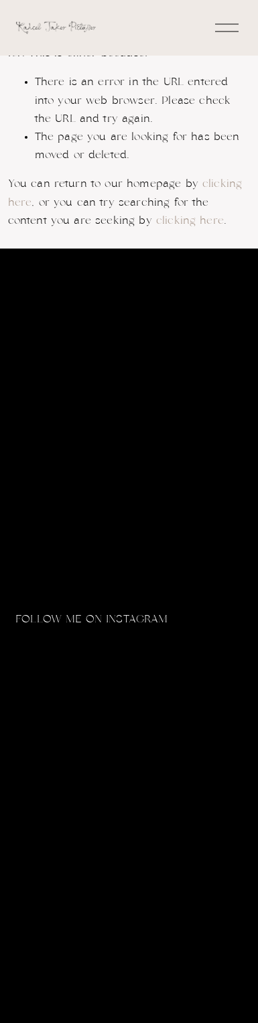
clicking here (190, 220)
